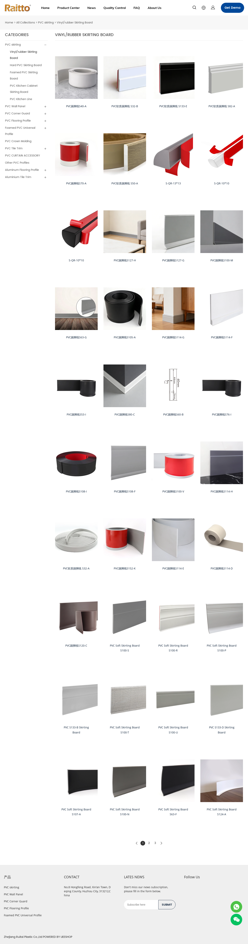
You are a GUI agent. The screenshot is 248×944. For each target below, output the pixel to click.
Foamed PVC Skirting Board (24, 75)
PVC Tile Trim (13, 148)
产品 (7, 877)
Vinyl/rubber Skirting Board (75, 22)
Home (45, 8)
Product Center (68, 8)
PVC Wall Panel (15, 106)
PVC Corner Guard (17, 113)
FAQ (136, 8)
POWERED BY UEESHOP (57, 937)
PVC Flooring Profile (18, 120)
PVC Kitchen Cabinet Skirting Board (24, 89)
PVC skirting (46, 22)
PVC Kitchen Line (21, 99)
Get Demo (232, 7)
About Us (154, 8)
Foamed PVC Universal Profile (20, 131)
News (91, 8)
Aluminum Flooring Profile (22, 170)
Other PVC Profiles (17, 163)
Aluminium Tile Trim (18, 177)
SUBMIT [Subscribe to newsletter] (167, 905)
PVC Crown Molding (18, 141)
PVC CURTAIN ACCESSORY (22, 155)
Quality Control (114, 8)
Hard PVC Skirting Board (26, 65)
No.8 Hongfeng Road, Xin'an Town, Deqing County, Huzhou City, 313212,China (87, 891)
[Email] (141, 904)
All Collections (25, 22)
